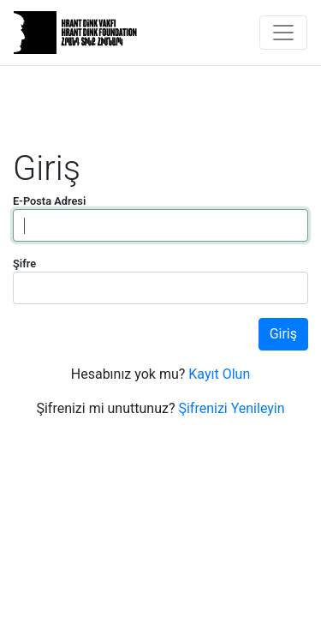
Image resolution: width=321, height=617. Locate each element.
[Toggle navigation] (283, 32)
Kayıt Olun (219, 374)
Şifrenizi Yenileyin (231, 408)
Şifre (24, 263)
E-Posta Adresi (49, 201)
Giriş (283, 334)
